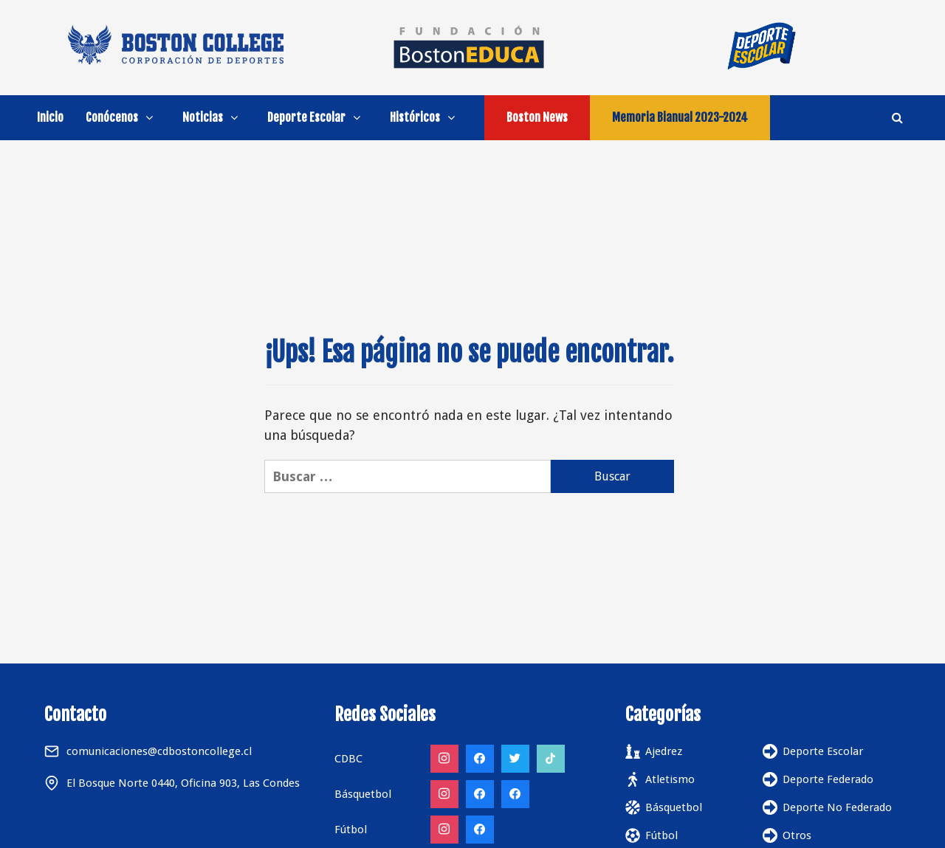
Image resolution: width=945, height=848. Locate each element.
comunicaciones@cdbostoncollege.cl (159, 751)
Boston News (537, 117)
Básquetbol (673, 807)
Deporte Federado (828, 779)
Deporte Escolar (317, 117)
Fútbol (661, 835)
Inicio (50, 117)
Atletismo (670, 779)
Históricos (426, 117)
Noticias (213, 117)
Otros (797, 835)
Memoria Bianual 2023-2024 (680, 117)
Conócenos (123, 117)
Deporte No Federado (837, 807)
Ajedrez (663, 751)
